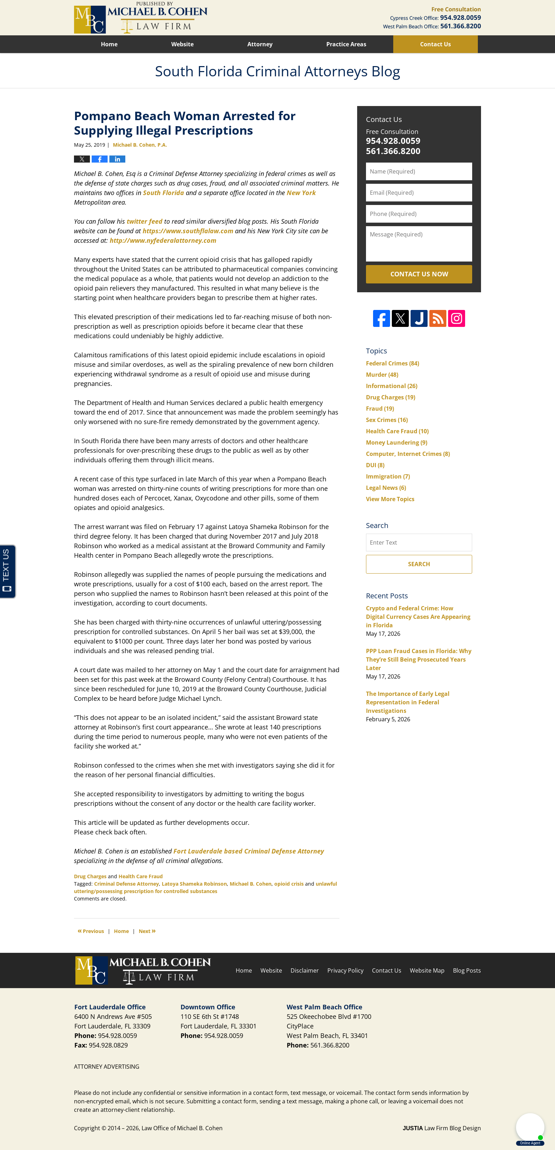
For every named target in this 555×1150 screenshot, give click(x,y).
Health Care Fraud (141, 876)
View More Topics (390, 499)
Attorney (260, 44)
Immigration (388, 476)
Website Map (427, 970)
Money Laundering (396, 442)
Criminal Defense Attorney (126, 883)
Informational (391, 386)
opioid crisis (289, 883)
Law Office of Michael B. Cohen (182, 1128)
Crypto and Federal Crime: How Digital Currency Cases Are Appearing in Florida (418, 616)
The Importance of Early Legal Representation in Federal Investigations (408, 702)
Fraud (380, 408)
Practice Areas (346, 44)
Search (419, 564)
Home (109, 44)
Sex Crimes (387, 420)
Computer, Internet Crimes (408, 454)
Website (182, 44)
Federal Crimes (392, 363)
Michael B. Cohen (250, 883)
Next (147, 930)
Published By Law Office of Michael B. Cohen (432, 18)
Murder (382, 375)
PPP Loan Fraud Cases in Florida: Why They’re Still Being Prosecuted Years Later (418, 659)
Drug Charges (90, 876)
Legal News (386, 488)
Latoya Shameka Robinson (194, 883)
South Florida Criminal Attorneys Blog (141, 18)
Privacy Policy (345, 970)
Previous (91, 930)
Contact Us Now (419, 274)
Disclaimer (305, 970)
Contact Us (435, 44)
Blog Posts (467, 970)
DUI (375, 465)
